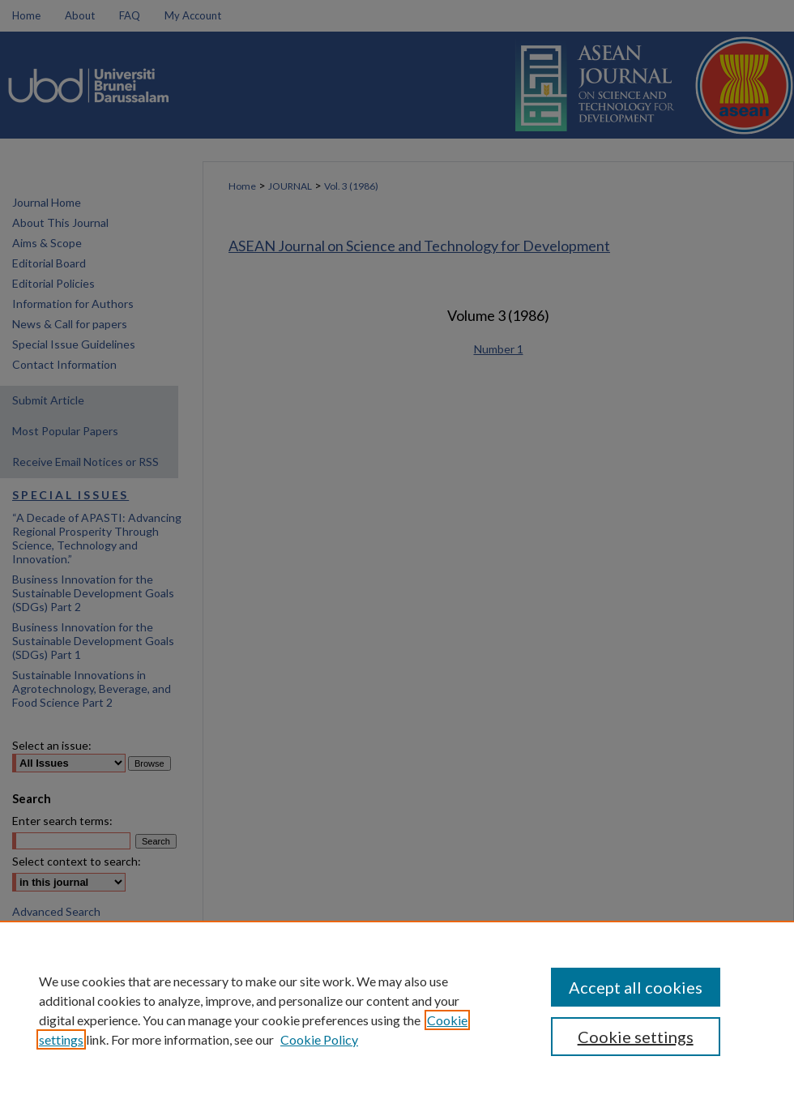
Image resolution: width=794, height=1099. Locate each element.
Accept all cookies (635, 987)
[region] (397, 1010)
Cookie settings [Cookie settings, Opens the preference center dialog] (636, 1036)
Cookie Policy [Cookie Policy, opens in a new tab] (319, 1039)
